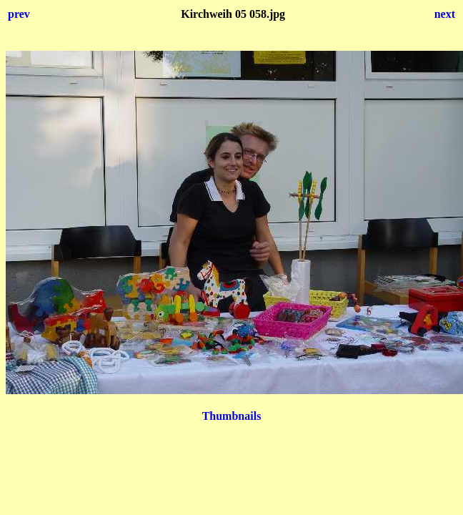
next (444, 14)
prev (19, 14)
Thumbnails (232, 416)
